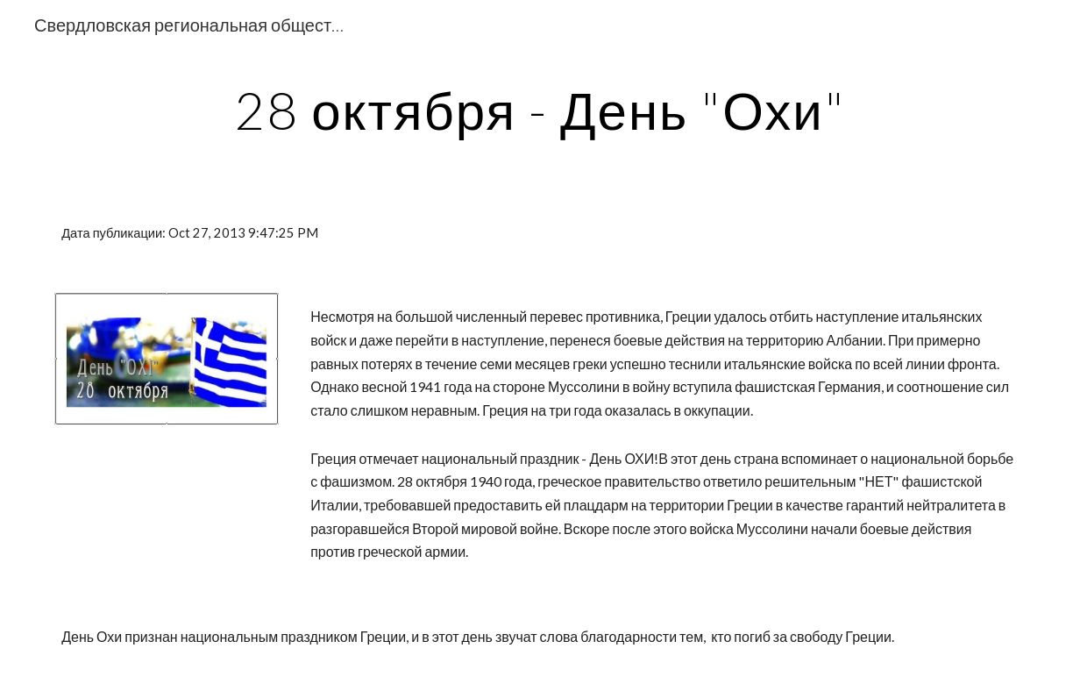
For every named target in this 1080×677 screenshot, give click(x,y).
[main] (540, 110)
